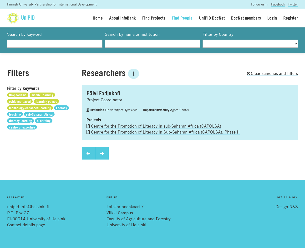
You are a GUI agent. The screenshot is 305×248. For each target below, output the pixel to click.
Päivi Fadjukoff (103, 93)
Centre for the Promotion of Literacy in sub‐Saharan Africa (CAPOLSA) (156, 126)
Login (272, 18)
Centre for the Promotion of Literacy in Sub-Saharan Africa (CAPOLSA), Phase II (165, 131)
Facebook (278, 4)
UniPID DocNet (212, 18)
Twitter (293, 4)
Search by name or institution (132, 34)
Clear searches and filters (272, 73)
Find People (182, 18)
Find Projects (153, 18)
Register (290, 18)
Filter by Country (218, 34)
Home (98, 18)
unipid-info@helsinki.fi (28, 206)
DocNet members (246, 18)
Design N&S (286, 206)
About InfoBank (122, 18)
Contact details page (26, 224)
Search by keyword (24, 34)
